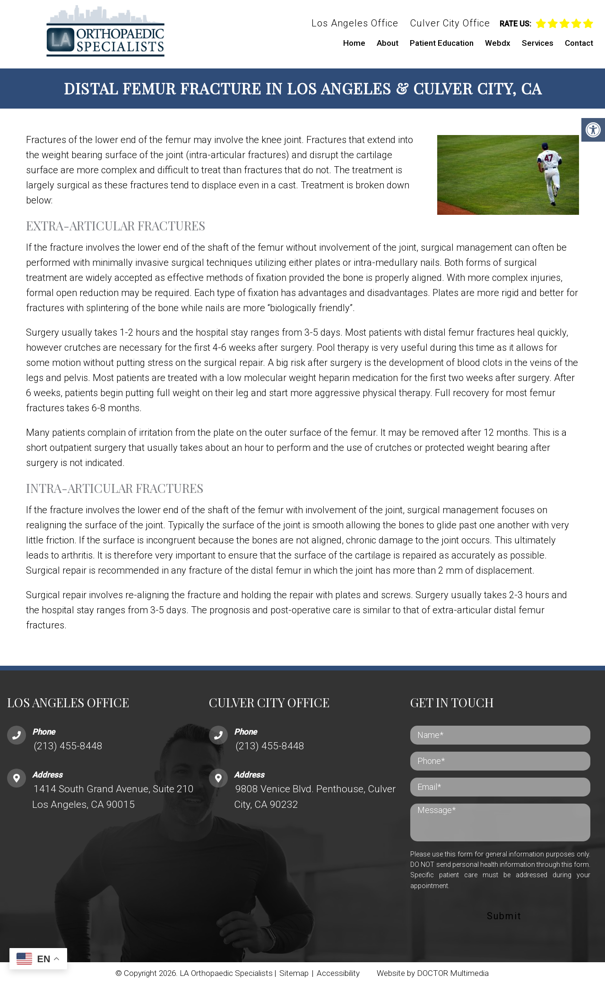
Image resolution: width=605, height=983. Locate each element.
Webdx (497, 43)
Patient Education (442, 43)
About (387, 43)
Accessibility (338, 971)
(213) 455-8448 (68, 744)
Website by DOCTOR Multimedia (433, 971)
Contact (579, 43)
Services (537, 43)
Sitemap (294, 971)
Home (354, 43)
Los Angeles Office (354, 23)
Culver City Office (450, 23)
